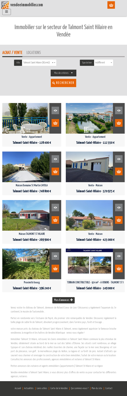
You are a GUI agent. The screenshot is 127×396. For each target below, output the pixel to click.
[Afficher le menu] (112, 5)
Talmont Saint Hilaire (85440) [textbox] (38, 63)
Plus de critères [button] (61, 73)
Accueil (32, 12)
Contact (108, 388)
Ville (18, 63)
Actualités (29, 388)
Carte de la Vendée (59, 388)
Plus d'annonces (63, 300)
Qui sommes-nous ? (79, 388)
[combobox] (39, 63)
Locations (33, 52)
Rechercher (65, 83)
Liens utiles (42, 388)
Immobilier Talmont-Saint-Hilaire (56, 12)
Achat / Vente (12, 52)
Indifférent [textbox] (100, 62)
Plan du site (97, 388)
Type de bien (87, 63)
